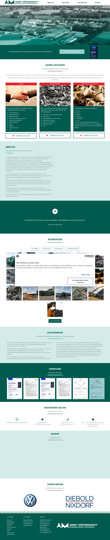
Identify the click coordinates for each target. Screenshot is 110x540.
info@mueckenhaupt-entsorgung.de (17, 422)
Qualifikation (82, 2)
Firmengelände (73, 248)
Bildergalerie (11, 522)
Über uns (50, 2)
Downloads (10, 523)
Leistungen (65, 2)
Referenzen (59, 248)
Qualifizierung (27, 525)
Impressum (10, 532)
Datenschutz (10, 534)
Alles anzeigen (55, 321)
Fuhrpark (35, 248)
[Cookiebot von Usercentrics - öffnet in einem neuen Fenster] (86, 256)
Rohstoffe (46, 248)
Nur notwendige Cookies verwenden (80, 281)
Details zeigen (85, 274)
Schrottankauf (27, 523)
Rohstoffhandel (28, 520)
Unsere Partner (11, 527)
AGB (8, 531)
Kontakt (97, 2)
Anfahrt (9, 525)
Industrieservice (28, 522)
